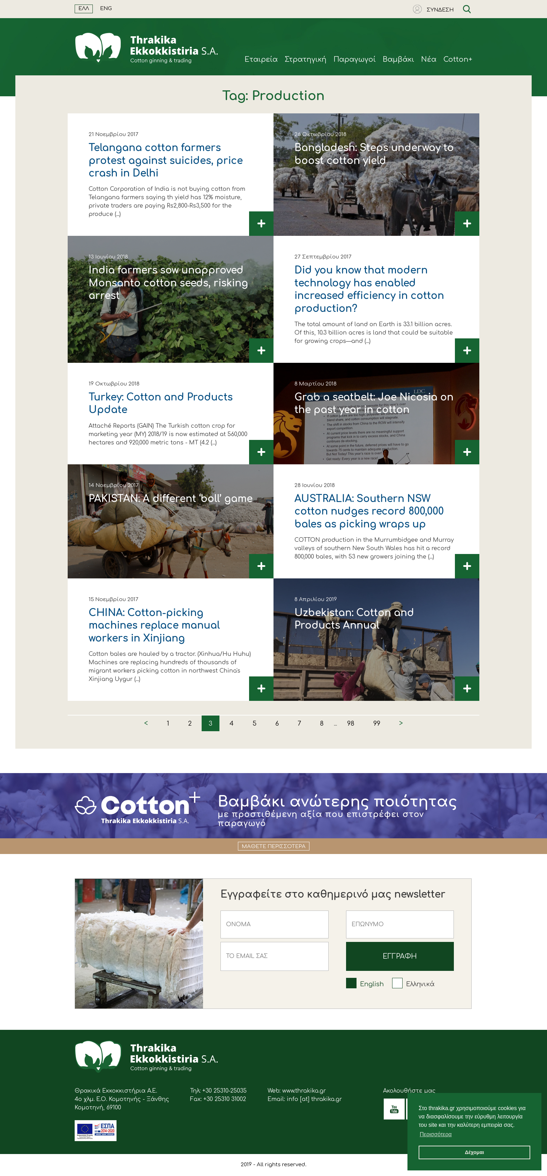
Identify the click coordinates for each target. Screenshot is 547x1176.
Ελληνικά (420, 984)
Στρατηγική (306, 59)
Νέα (428, 59)
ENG (106, 9)
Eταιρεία (261, 59)
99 (376, 723)
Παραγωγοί (355, 59)
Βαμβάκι (398, 59)
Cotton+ (457, 59)
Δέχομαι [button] (474, 1152)
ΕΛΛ (83, 9)
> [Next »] (401, 723)
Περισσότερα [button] (436, 1134)
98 (350, 723)
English (372, 984)
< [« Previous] (146, 723)
